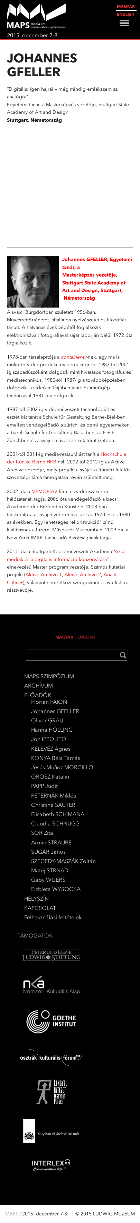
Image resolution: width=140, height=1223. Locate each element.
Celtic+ (15, 582)
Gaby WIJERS (48, 879)
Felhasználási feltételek (53, 917)
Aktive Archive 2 (83, 575)
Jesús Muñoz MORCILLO (62, 767)
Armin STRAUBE (51, 842)
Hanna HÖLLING (52, 729)
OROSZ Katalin (50, 776)
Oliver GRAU (47, 720)
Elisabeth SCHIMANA (57, 814)
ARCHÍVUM (38, 685)
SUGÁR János (48, 852)
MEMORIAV (44, 491)
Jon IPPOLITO (48, 739)
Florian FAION (49, 702)
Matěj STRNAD (49, 870)
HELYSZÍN (36, 898)
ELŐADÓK (37, 695)
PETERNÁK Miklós (53, 795)
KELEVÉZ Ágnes (51, 748)
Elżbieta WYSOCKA (56, 889)
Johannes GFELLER (55, 711)
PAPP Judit (44, 786)
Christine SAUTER (53, 805)
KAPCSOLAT (40, 908)
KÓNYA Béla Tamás (55, 758)
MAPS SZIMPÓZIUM (49, 676)
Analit (110, 575)
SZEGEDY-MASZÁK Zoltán (63, 861)
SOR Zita (42, 833)
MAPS (12, 1214)
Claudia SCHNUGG (55, 823)
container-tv (73, 357)
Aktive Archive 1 (44, 575)
